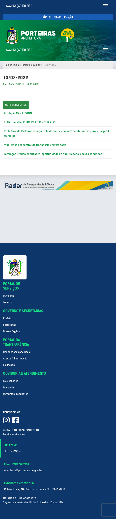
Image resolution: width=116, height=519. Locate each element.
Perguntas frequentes (15, 394)
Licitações (9, 365)
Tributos (8, 302)
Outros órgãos (11, 331)
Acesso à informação (58, 17)
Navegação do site (19, 6)
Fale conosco (10, 381)
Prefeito (7, 318)
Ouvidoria (8, 296)
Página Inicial (12, 65)
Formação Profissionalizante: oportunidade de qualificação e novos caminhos (53, 154)
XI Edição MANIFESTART (18, 113)
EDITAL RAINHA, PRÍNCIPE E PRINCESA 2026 (30, 122)
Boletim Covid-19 (31, 65)
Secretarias (9, 325)
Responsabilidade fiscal (16, 352)
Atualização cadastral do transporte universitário (35, 145)
